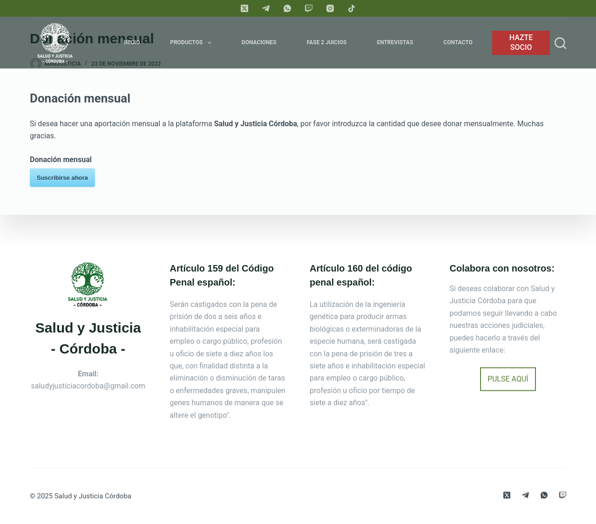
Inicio (131, 42)
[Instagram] (330, 8)
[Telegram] (266, 8)
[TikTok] (351, 8)
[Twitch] (308, 8)
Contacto (457, 42)
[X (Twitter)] (244, 8)
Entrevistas (395, 42)
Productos (192, 42)
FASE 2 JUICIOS (327, 42)
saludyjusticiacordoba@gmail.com (88, 385)
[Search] (560, 43)
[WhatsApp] (287, 8)
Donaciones (259, 42)
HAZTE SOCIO (521, 42)
